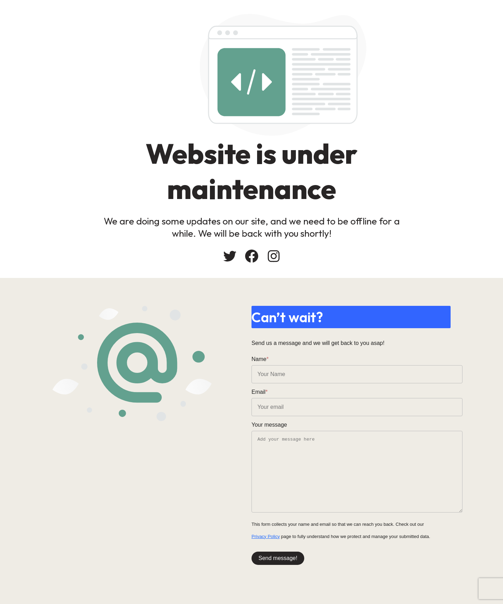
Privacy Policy (266, 536)
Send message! (277, 558)
